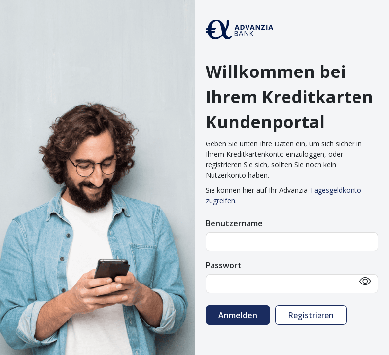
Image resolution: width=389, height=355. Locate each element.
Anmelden (237, 315)
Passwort (224, 265)
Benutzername (234, 223)
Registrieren (311, 315)
